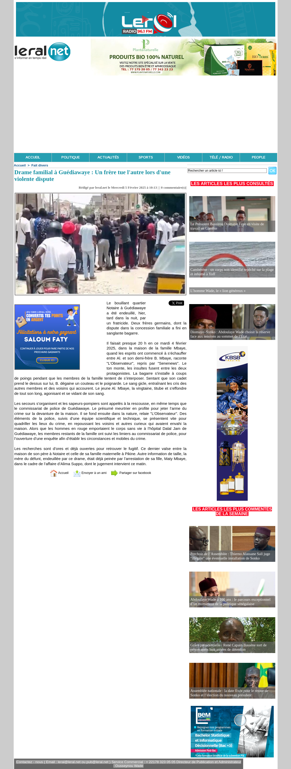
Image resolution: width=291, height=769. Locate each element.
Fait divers (39, 165)
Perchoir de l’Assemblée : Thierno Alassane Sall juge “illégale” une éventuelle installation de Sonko (229, 556)
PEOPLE (258, 157)
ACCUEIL (33, 157)
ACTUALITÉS (108, 157)
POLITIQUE (70, 157)
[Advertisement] (145, 114)
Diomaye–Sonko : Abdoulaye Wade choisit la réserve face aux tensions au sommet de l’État (229, 334)
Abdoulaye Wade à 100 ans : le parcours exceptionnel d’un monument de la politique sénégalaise (229, 602)
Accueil (20, 165)
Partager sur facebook (134, 473)
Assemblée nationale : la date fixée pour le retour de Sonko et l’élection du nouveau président (228, 693)
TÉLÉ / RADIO (221, 157)
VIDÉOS (183, 157)
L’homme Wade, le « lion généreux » (217, 290)
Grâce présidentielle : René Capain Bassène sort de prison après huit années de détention (227, 647)
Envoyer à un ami (87, 473)
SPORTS (146, 157)
